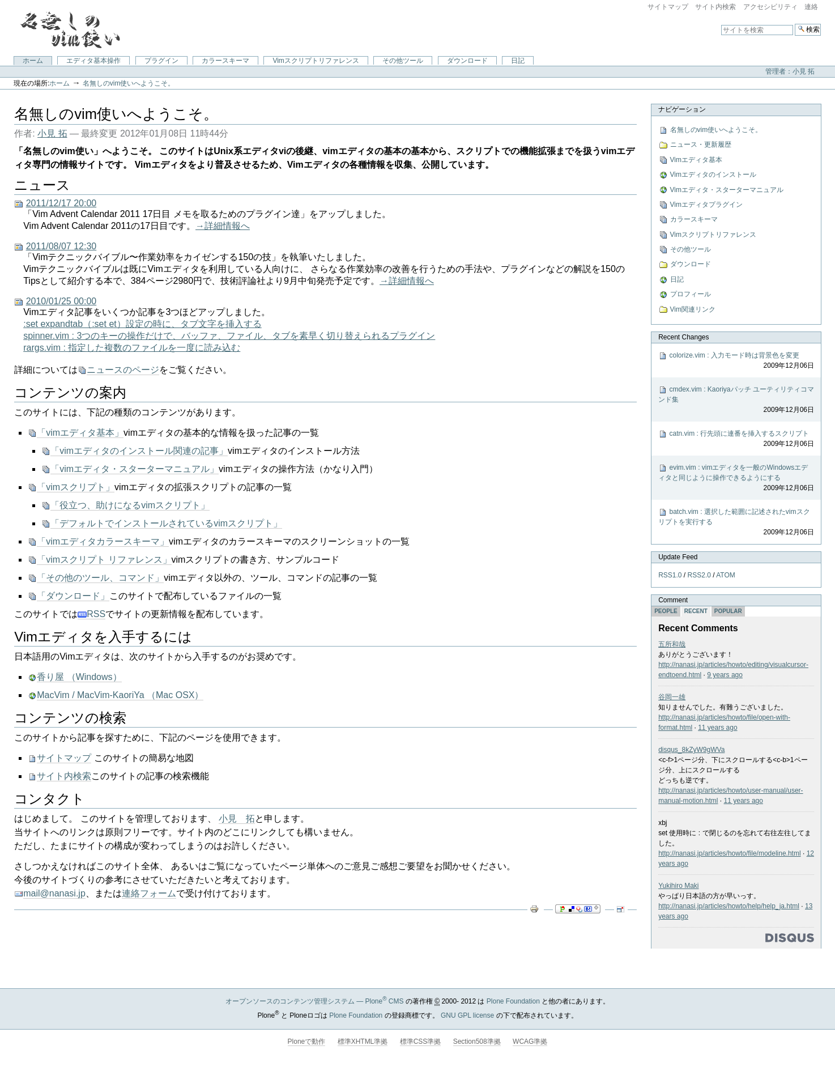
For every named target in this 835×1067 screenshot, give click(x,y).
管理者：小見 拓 (790, 71)
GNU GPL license (467, 1015)
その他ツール (402, 61)
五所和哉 (671, 644)
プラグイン (161, 61)
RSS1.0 (669, 575)
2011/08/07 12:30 (61, 246)
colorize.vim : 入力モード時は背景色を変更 (736, 361)
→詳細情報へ (222, 226)
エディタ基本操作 (93, 61)
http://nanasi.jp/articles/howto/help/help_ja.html (728, 906)
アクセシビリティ (770, 7)
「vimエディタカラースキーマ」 (103, 541)
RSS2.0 (699, 575)
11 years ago (717, 728)
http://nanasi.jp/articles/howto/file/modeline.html (729, 853)
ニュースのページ (123, 370)
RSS (91, 614)
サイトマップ (667, 7)
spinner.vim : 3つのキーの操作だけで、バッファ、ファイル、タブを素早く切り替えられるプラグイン (229, 336)
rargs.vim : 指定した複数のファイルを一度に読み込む (131, 347)
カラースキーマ (225, 61)
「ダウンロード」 (73, 596)
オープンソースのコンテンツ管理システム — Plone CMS (314, 1001)
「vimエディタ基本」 (80, 432)
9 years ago (725, 675)
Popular (728, 611)
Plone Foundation (513, 1001)
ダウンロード (467, 61)
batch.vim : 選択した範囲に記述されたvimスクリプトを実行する (736, 522)
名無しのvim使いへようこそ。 (129, 83)
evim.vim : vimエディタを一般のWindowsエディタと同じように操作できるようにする (736, 478)
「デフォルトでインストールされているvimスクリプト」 (166, 523)
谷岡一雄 (671, 697)
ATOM (725, 575)
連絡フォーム (149, 893)
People (666, 611)
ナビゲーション (682, 109)
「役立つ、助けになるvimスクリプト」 (130, 505)
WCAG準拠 (530, 1041)
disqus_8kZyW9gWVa (691, 750)
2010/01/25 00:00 (61, 301)
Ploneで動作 (307, 1041)
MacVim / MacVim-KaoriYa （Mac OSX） (120, 695)
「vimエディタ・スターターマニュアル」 (134, 469)
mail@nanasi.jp (54, 893)
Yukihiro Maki (678, 886)
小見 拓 (52, 133)
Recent (696, 611)
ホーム (33, 61)
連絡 (811, 7)
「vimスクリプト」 (75, 487)
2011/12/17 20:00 (61, 203)
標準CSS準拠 (420, 1041)
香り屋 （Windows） (79, 677)
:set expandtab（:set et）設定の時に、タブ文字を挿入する (142, 324)
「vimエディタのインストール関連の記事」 (139, 451)
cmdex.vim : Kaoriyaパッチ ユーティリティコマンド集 (736, 400)
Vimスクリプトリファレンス (315, 61)
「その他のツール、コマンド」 (100, 578)
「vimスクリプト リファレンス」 (104, 559)
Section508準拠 (477, 1041)
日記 (518, 61)
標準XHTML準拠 (363, 1041)
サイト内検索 (715, 7)
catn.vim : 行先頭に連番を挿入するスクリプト (736, 439)
